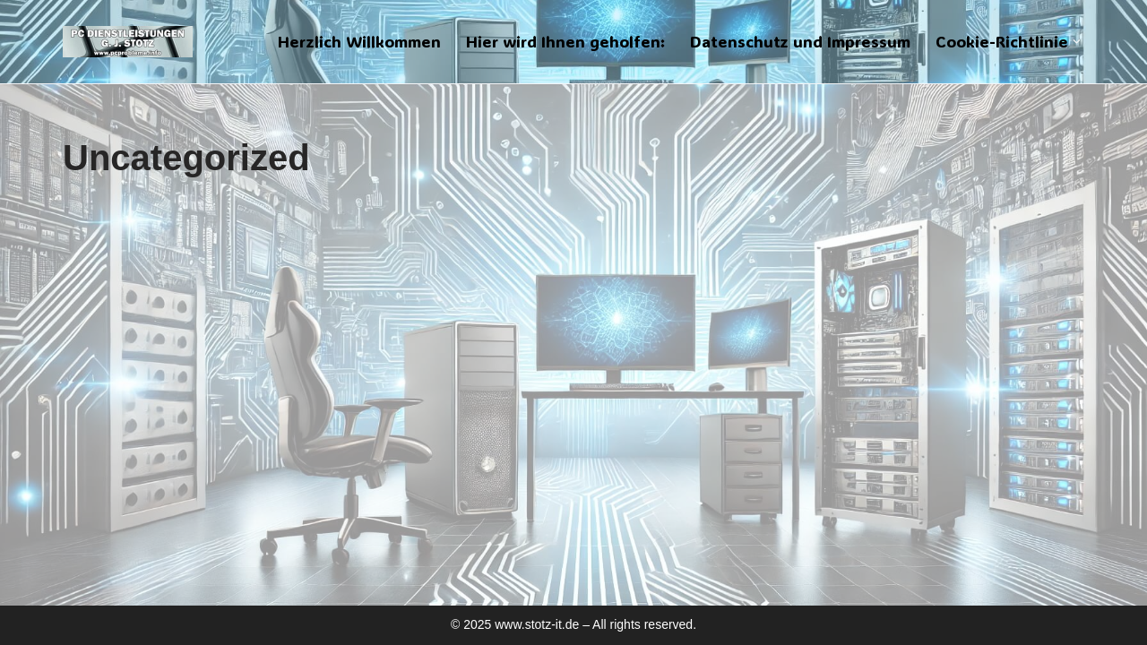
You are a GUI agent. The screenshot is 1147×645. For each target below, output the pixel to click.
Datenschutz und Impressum (800, 41)
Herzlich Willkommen (359, 41)
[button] (1077, 42)
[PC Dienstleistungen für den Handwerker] (128, 41)
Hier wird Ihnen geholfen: (565, 41)
